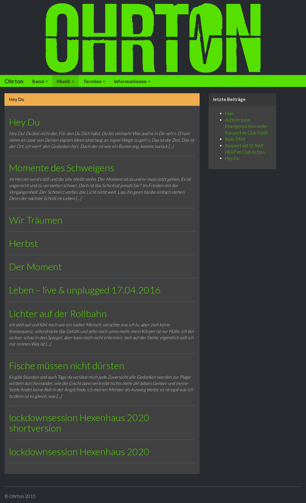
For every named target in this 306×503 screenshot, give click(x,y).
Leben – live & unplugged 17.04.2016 (85, 290)
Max (229, 113)
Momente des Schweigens (61, 167)
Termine (94, 81)
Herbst (23, 243)
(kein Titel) (235, 139)
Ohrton (13, 81)
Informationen (132, 81)
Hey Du (24, 122)
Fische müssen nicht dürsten (66, 365)
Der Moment (35, 266)
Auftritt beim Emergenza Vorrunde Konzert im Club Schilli (246, 126)
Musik (65, 81)
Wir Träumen (35, 220)
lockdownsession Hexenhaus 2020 (79, 451)
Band (40, 81)
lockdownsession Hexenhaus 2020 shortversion (79, 423)
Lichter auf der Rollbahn (58, 313)
